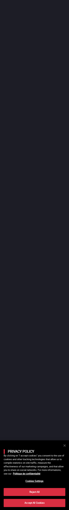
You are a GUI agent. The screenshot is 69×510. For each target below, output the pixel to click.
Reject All (34, 492)
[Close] (65, 445)
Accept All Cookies (34, 502)
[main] (34, 475)
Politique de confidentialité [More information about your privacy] (26, 473)
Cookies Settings (34, 481)
